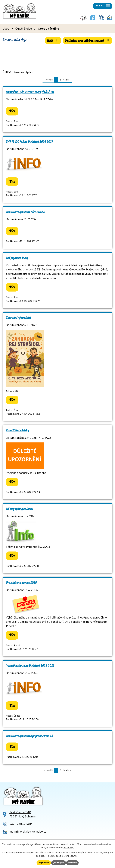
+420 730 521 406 (20, 824)
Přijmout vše (44, 862)
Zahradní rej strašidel (18, 317)
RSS (53, 40)
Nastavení (72, 862)
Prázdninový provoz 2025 (21, 582)
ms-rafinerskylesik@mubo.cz (27, 831)
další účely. (68, 847)
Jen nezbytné (58, 862)
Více (12, 111)
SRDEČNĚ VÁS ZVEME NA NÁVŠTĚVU (30, 92)
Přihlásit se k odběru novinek (87, 40)
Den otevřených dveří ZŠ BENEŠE (25, 212)
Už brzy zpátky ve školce (19, 509)
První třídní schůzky (17, 430)
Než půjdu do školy (17, 258)
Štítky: (7, 71)
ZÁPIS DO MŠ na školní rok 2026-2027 (29, 141)
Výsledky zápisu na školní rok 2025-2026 (30, 665)
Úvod (6, 28)
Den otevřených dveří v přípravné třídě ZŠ (29, 736)
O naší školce (23, 28)
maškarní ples (24, 72)
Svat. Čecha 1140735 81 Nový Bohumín (22, 814)
